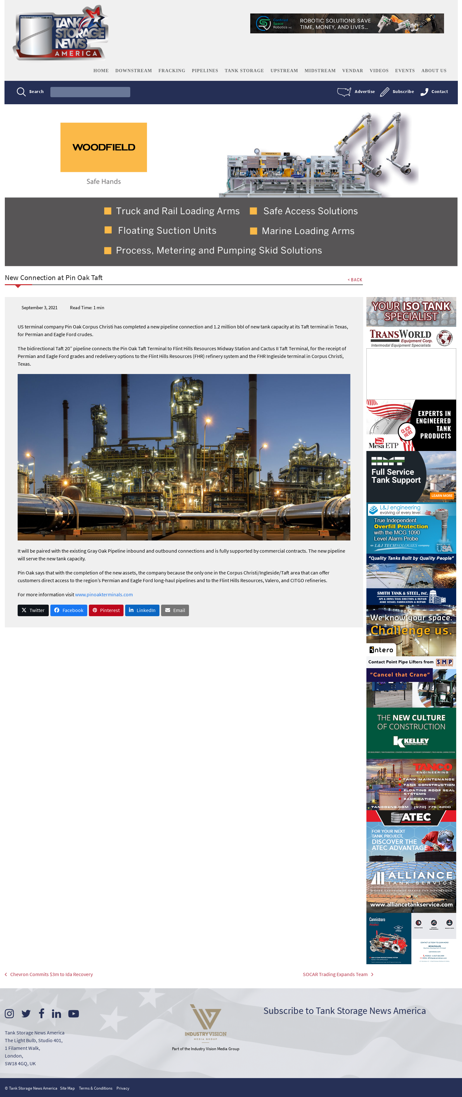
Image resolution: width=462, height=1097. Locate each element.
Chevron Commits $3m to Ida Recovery (49, 974)
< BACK (354, 279)
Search (37, 92)
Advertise (365, 92)
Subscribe (403, 92)
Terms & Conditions (95, 1087)
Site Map (67, 1087)
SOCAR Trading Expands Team (328, 974)
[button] (33, 610)
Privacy (122, 1087)
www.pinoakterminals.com (104, 594)
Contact (439, 92)
